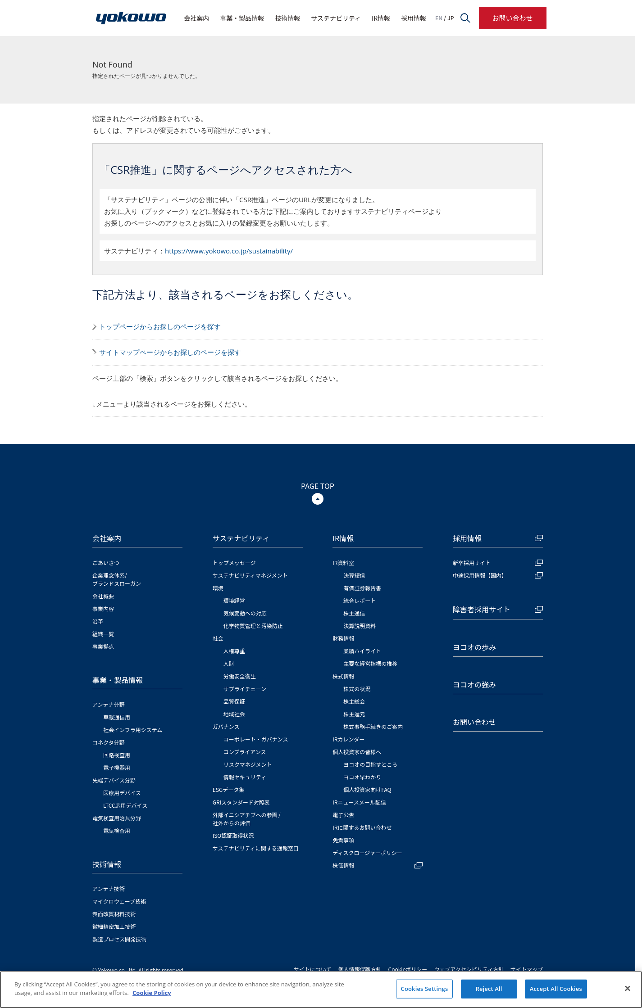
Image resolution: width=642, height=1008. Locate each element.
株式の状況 (356, 688)
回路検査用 (116, 755)
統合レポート (359, 600)
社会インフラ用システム (132, 729)
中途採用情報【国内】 (498, 575)
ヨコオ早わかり (362, 777)
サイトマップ (526, 969)
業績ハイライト (362, 651)
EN (438, 18)
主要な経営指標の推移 (370, 663)
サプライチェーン (244, 688)
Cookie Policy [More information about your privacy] (151, 993)
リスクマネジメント (247, 764)
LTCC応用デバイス (125, 805)
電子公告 (343, 814)
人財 (228, 663)
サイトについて (313, 969)
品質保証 (234, 701)
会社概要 (103, 596)
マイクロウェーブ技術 (119, 901)
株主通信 (354, 613)
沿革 (97, 621)
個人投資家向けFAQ (367, 789)
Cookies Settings (424, 989)
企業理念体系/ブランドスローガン (116, 579)
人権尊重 (234, 651)
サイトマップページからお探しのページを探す (170, 352)
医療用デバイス (122, 792)
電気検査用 (116, 830)
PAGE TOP (317, 485)
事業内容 (103, 608)
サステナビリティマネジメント (250, 575)
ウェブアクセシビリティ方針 (469, 969)
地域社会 (234, 714)
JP (450, 18)
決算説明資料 (359, 625)
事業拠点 (103, 646)
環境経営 (234, 600)
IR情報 (381, 18)
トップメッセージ (234, 562)
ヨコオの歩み (474, 647)
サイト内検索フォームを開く (465, 18)
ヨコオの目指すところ (370, 764)
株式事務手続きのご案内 (373, 726)
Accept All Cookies (556, 989)
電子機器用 (116, 767)
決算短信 (354, 575)
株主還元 (354, 714)
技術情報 (287, 18)
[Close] (627, 989)
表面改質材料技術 (114, 914)
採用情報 (413, 18)
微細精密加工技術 (114, 926)
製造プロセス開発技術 (119, 939)
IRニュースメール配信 (359, 802)
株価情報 (377, 865)
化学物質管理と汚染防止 (253, 625)
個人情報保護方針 (360, 969)
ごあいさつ (105, 562)
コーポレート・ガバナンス (255, 739)
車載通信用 (116, 717)
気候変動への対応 (245, 613)
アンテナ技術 (108, 888)
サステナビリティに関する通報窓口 (256, 848)
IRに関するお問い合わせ (362, 827)
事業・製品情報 (242, 18)
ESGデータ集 (229, 789)
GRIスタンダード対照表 (241, 802)
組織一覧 (103, 633)
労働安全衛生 (239, 676)
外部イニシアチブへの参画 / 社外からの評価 (247, 819)
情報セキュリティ (244, 777)
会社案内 (196, 18)
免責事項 (343, 840)
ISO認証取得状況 (233, 835)
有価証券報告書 (362, 588)
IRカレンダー (348, 739)
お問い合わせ (512, 18)
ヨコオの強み (474, 684)
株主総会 (354, 701)
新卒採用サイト (498, 562)
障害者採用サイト (498, 609)
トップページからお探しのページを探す (160, 326)
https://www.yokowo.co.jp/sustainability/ (229, 250)
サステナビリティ (336, 18)
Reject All (489, 989)
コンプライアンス (244, 751)
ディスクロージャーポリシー (367, 852)
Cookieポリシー (408, 969)
